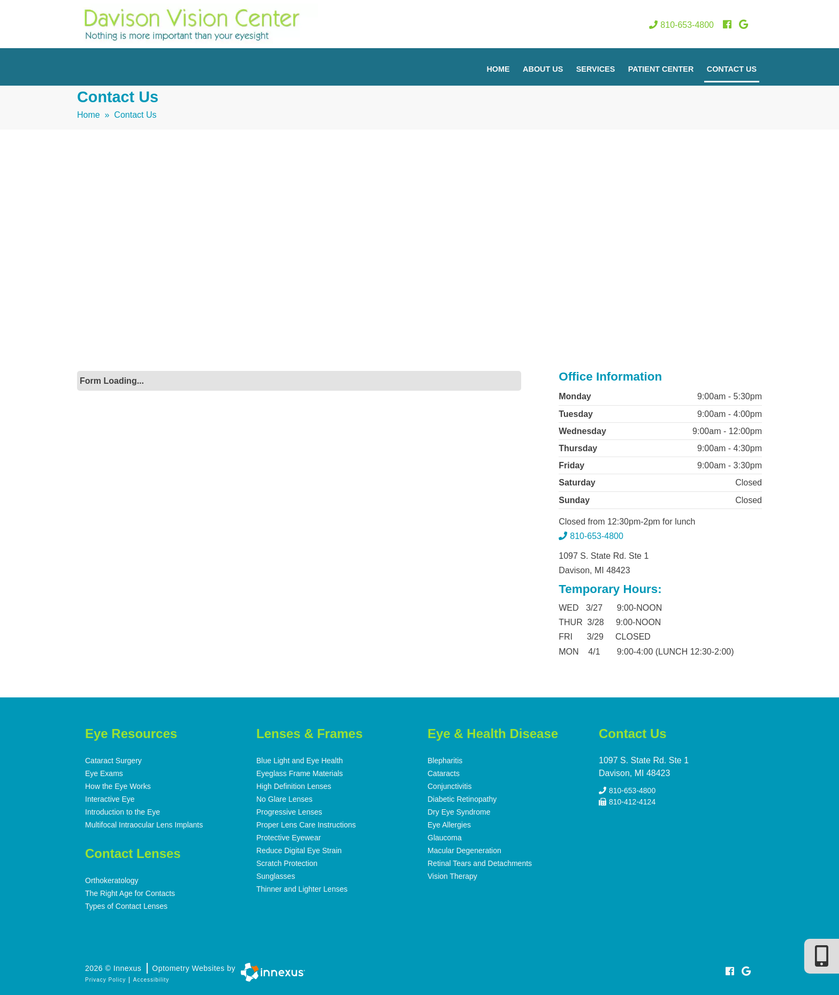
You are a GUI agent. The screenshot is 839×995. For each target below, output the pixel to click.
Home (497, 69)
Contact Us (732, 69)
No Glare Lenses (284, 799)
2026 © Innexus (160, 968)
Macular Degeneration (464, 850)
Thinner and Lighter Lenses (301, 889)
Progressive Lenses (289, 812)
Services (595, 69)
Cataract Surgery (113, 760)
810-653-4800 (681, 24)
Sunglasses (275, 876)
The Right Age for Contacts (130, 893)
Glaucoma (445, 837)
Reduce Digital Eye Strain (299, 850)
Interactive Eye (110, 799)
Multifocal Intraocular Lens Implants (144, 825)
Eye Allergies (449, 825)
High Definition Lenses (293, 786)
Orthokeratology (112, 880)
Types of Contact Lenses (126, 906)
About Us (543, 69)
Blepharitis (445, 760)
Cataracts (444, 773)
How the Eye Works (118, 786)
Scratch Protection (286, 863)
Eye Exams (104, 773)
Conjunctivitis (449, 786)
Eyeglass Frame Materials (299, 773)
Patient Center (661, 69)
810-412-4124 (627, 801)
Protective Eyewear (288, 837)
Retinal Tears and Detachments (480, 863)
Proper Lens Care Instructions (306, 825)
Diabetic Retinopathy (462, 799)
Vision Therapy (452, 876)
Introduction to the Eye (122, 812)
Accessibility (151, 980)
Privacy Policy (105, 980)
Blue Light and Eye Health (299, 760)
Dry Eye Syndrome (459, 812)
